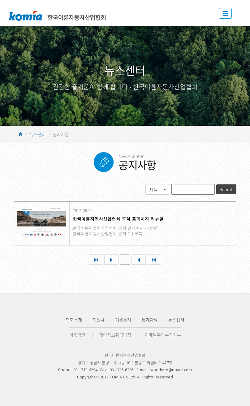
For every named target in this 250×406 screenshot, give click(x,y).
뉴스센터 (38, 134)
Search (226, 189)
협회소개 (74, 320)
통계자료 (150, 320)
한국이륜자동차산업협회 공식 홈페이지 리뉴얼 (118, 219)
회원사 (99, 320)
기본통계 (123, 320)
